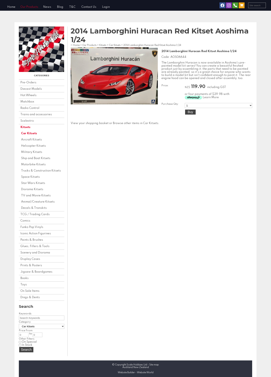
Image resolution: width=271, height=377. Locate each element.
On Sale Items (29, 291)
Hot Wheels (28, 95)
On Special (28, 341)
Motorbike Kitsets (33, 164)
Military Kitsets (31, 152)
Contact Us (88, 7)
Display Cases (30, 259)
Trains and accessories (36, 114)
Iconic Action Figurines (35, 233)
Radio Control (29, 108)
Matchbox (27, 101)
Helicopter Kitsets (33, 145)
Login (106, 7)
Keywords (25, 313)
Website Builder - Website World (135, 372)
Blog (60, 7)
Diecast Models (31, 88)
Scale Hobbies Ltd (137, 365)
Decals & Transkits (34, 208)
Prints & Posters (31, 265)
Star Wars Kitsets (33, 183)
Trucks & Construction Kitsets (41, 170)
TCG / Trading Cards (35, 214)
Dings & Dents (30, 297)
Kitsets (25, 127)
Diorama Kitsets (32, 189)
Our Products (29, 7)
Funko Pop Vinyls (31, 227)
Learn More (211, 97)
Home (11, 7)
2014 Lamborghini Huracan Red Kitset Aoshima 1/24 (152, 45)
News (47, 7)
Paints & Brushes (31, 239)
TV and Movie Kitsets (36, 195)
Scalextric (27, 120)
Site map (154, 365)
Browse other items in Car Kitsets (135, 123)
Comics (25, 220)
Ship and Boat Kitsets (35, 158)
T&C (72, 7)
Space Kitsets (30, 176)
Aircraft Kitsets (31, 139)
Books (24, 278)
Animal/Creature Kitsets (38, 201)
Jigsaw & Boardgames (36, 271)
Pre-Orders (28, 82)
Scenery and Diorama (35, 252)
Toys (23, 284)
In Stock (25, 345)
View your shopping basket (90, 123)
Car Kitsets (29, 133)
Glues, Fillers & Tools (34, 246)
